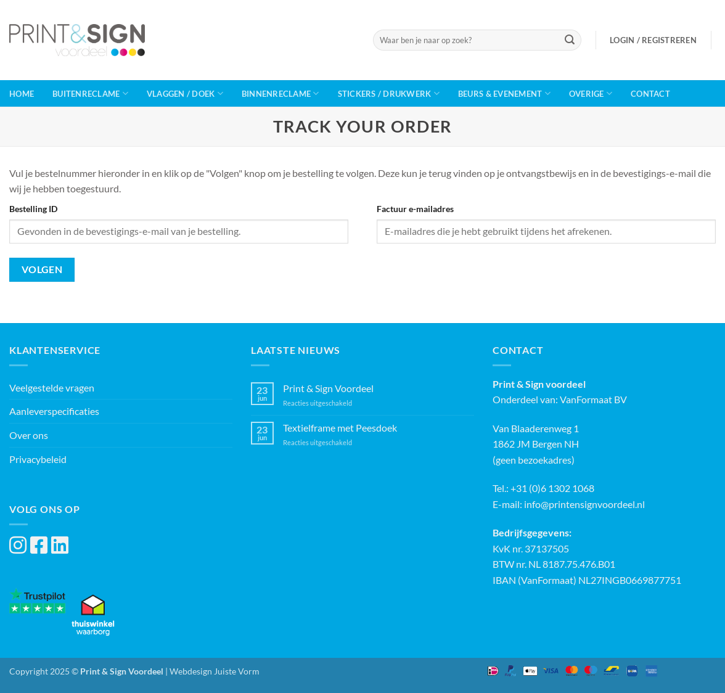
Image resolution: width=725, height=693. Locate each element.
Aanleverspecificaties (54, 411)
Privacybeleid (38, 459)
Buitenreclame (90, 93)
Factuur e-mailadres (415, 208)
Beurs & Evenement (504, 93)
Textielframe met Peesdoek (340, 427)
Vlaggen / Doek (185, 93)
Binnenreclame (280, 93)
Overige (590, 93)
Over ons (28, 435)
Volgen (42, 269)
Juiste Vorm (237, 671)
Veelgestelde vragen (51, 387)
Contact (650, 94)
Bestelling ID (33, 208)
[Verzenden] (569, 40)
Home (21, 94)
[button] (653, 40)
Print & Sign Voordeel (328, 388)
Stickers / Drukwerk (389, 93)
